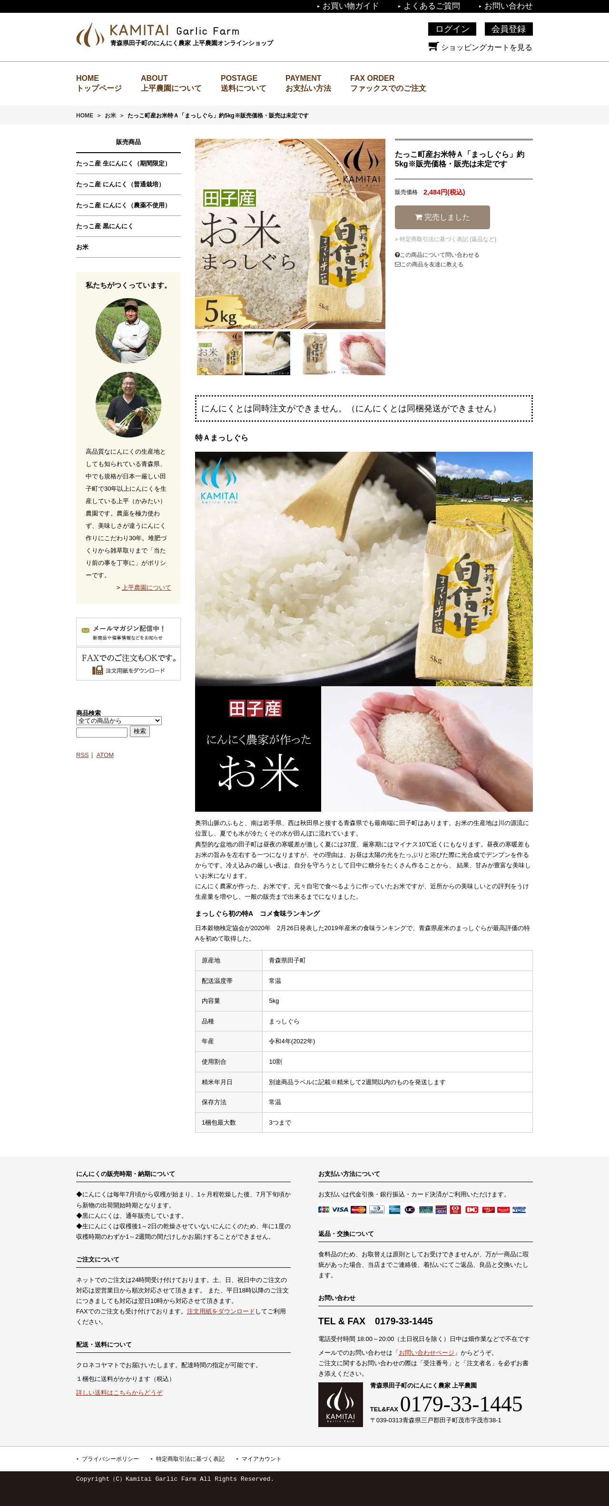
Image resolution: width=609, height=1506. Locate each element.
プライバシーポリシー (110, 1459)
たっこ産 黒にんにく (105, 226)
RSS (82, 754)
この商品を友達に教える (429, 264)
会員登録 (508, 29)
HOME (84, 115)
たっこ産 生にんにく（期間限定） (123, 163)
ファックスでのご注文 (388, 88)
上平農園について (171, 88)
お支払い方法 (308, 88)
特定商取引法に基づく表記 (190, 1459)
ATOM (105, 754)
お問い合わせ (508, 5)
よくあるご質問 (431, 5)
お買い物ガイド (351, 5)
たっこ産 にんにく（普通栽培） (120, 184)
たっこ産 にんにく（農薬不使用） (123, 205)
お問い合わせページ (426, 1352)
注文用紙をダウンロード (221, 1311)
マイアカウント (262, 1459)
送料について (243, 88)
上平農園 (174, 30)
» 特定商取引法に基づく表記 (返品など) (445, 239)
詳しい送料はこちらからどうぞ (119, 1392)
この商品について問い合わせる (437, 255)
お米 (110, 115)
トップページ (99, 88)
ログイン (452, 29)
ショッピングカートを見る (480, 47)
